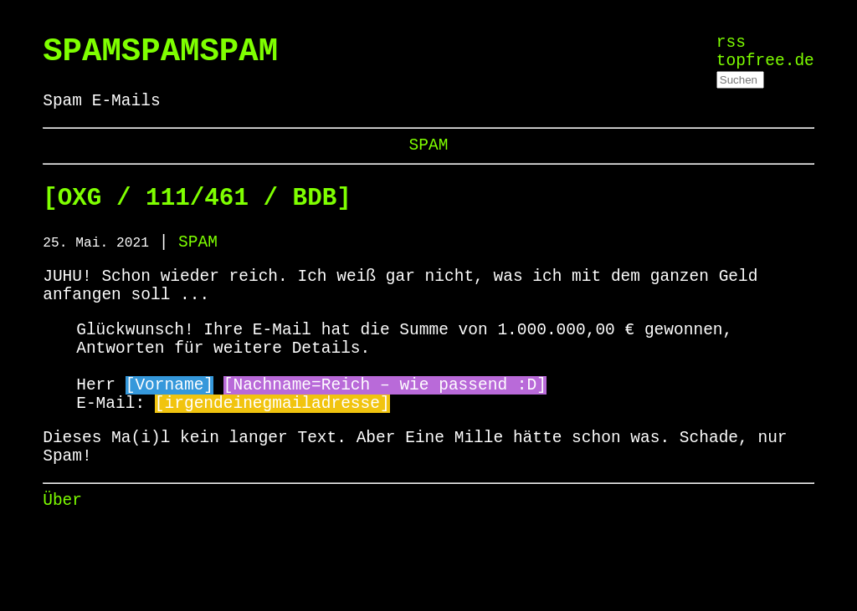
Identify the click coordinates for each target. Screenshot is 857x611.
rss (731, 44)
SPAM (429, 159)
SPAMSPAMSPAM (160, 55)
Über (62, 566)
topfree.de (765, 67)
